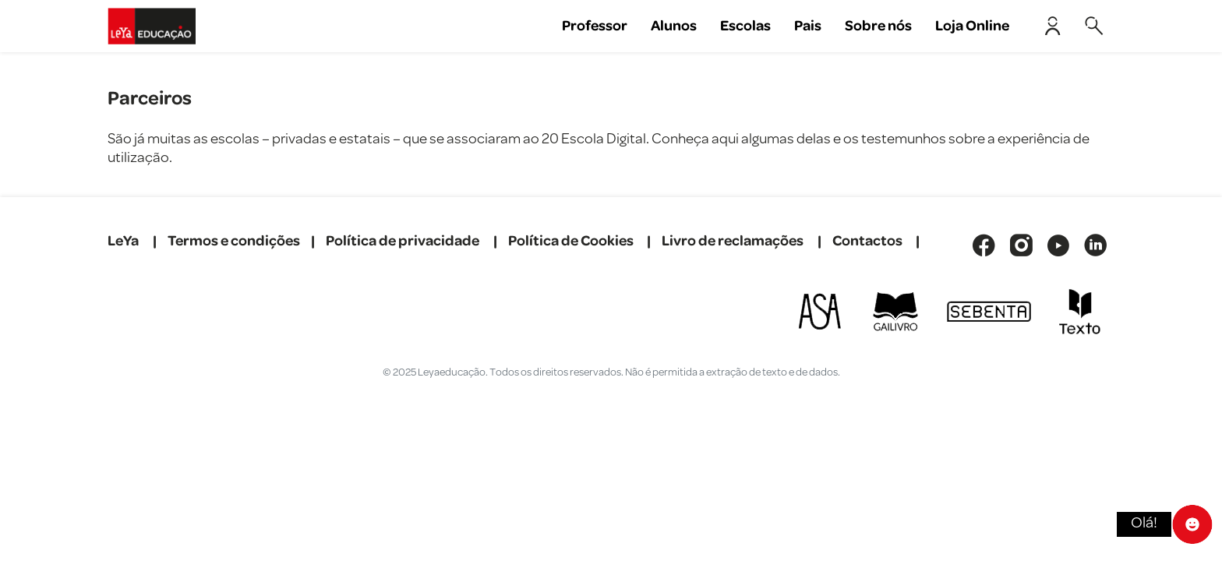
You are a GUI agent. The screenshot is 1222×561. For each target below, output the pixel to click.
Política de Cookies (571, 241)
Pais (807, 26)
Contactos (867, 241)
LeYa (123, 241)
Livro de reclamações (732, 241)
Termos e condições (234, 241)
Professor (594, 26)
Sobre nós (878, 26)
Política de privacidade (402, 241)
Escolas (745, 26)
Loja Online (972, 26)
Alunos (674, 26)
